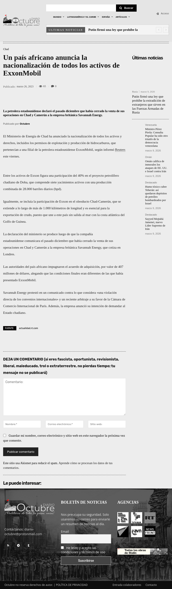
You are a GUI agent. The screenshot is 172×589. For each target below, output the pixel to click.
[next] (166, 30)
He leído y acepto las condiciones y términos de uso (83, 550)
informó (108, 149)
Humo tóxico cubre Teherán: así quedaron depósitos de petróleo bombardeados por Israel (157, 184)
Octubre (25, 123)
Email (65, 531)
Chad (6, 49)
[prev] (158, 30)
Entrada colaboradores (127, 585)
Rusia (135, 91)
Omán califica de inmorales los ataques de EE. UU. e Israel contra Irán (156, 157)
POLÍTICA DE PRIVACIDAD (72, 585)
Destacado (151, 173)
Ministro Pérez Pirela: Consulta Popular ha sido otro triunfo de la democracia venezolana (157, 131)
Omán (148, 148)
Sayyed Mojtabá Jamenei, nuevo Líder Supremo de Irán (156, 209)
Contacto (151, 585)
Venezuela (151, 120)
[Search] (126, 8)
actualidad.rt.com (28, 328)
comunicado (55, 292)
